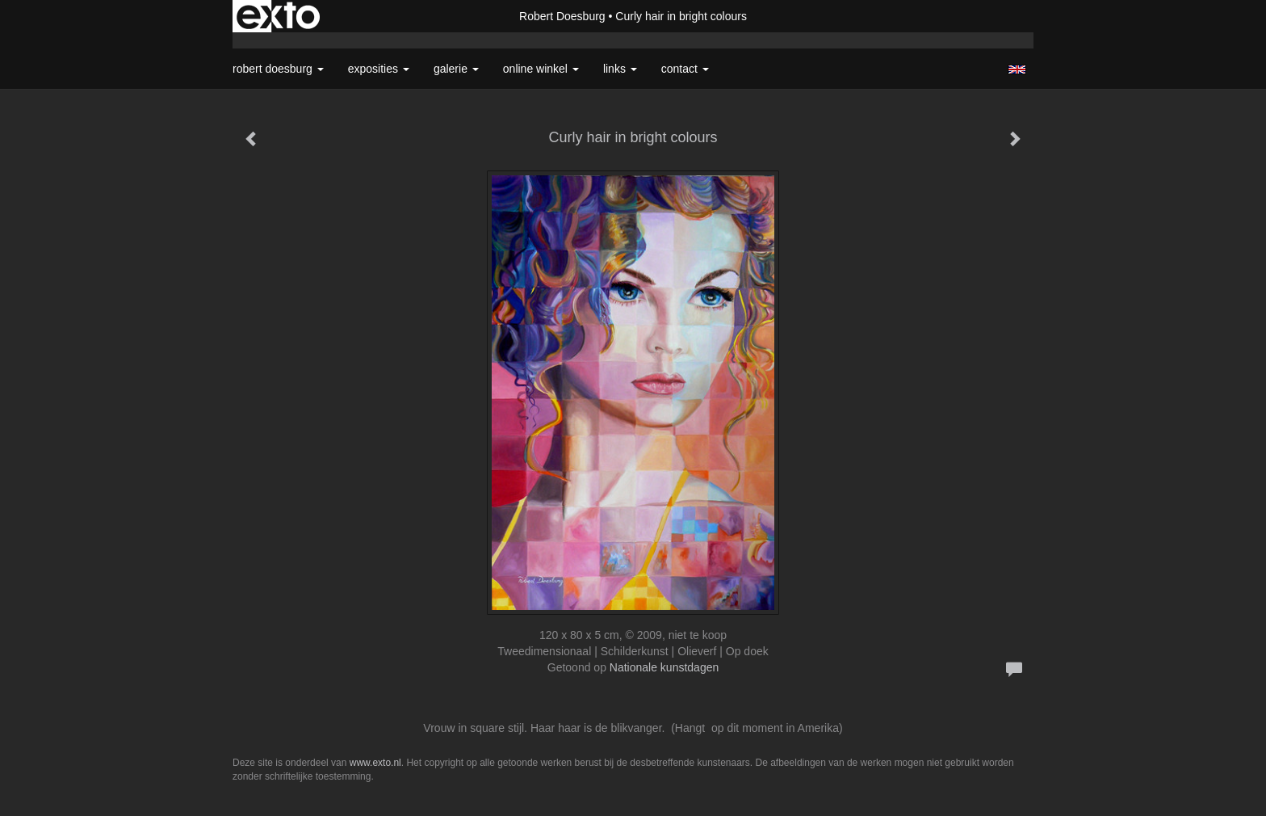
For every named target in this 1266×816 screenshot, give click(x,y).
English (1017, 69)
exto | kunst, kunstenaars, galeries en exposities (278, 16)
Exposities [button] (378, 68)
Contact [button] (685, 68)
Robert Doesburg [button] (278, 68)
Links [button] (620, 68)
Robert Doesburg (562, 16)
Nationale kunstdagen (664, 667)
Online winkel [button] (541, 68)
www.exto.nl (375, 762)
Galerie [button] (456, 68)
